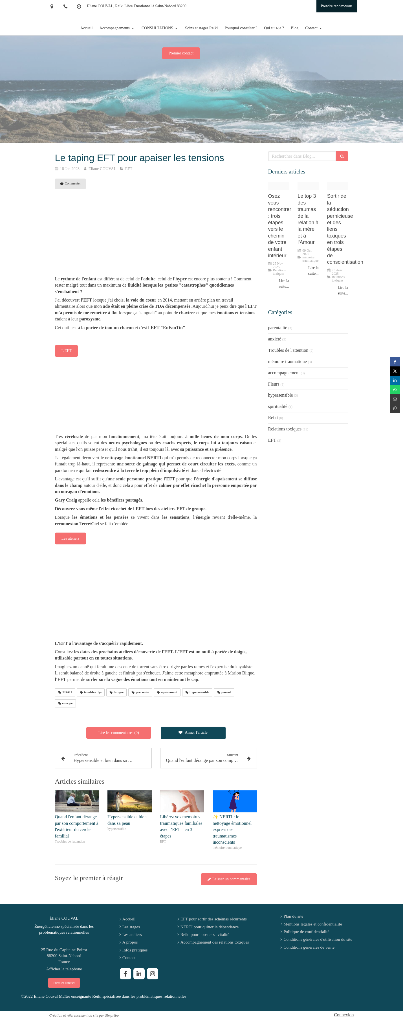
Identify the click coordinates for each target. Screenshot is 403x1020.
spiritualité (277, 406)
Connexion (344, 1014)
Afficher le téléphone (64, 969)
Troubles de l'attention (288, 350)
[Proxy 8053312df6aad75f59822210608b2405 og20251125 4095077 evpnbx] (278, 186)
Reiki (273, 417)
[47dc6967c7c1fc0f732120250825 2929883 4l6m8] (337, 186)
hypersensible (280, 395)
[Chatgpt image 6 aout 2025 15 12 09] (308, 186)
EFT (272, 440)
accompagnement (284, 372)
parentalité (277, 327)
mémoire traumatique (287, 361)
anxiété (274, 339)
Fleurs (273, 384)
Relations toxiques (285, 429)
